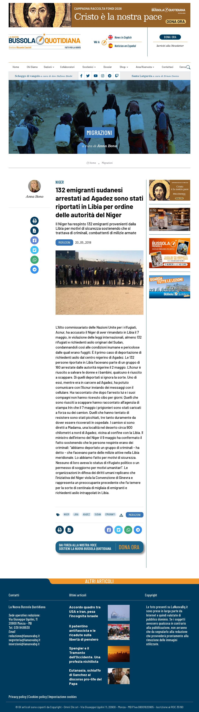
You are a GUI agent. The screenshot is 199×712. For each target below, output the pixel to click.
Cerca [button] (185, 67)
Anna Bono (34, 196)
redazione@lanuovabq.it (24, 636)
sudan (98, 514)
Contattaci (167, 66)
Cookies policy (37, 696)
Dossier (108, 66)
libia (76, 514)
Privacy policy (17, 696)
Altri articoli (99, 581)
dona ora (170, 37)
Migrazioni (99, 132)
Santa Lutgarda (142, 76)
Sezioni (48, 66)
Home (16, 66)
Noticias (125, 46)
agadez (86, 514)
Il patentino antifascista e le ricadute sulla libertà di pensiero (83, 632)
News (123, 37)
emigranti (110, 514)
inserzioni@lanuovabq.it (24, 644)
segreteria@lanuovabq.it (24, 640)
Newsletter (170, 46)
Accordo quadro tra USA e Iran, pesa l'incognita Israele (85, 611)
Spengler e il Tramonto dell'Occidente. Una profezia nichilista (84, 655)
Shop (123, 66)
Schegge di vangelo (27, 76)
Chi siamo (32, 66)
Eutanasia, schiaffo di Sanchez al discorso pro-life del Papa (85, 677)
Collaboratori (67, 66)
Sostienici (87, 66)
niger (66, 514)
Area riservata (144, 66)
